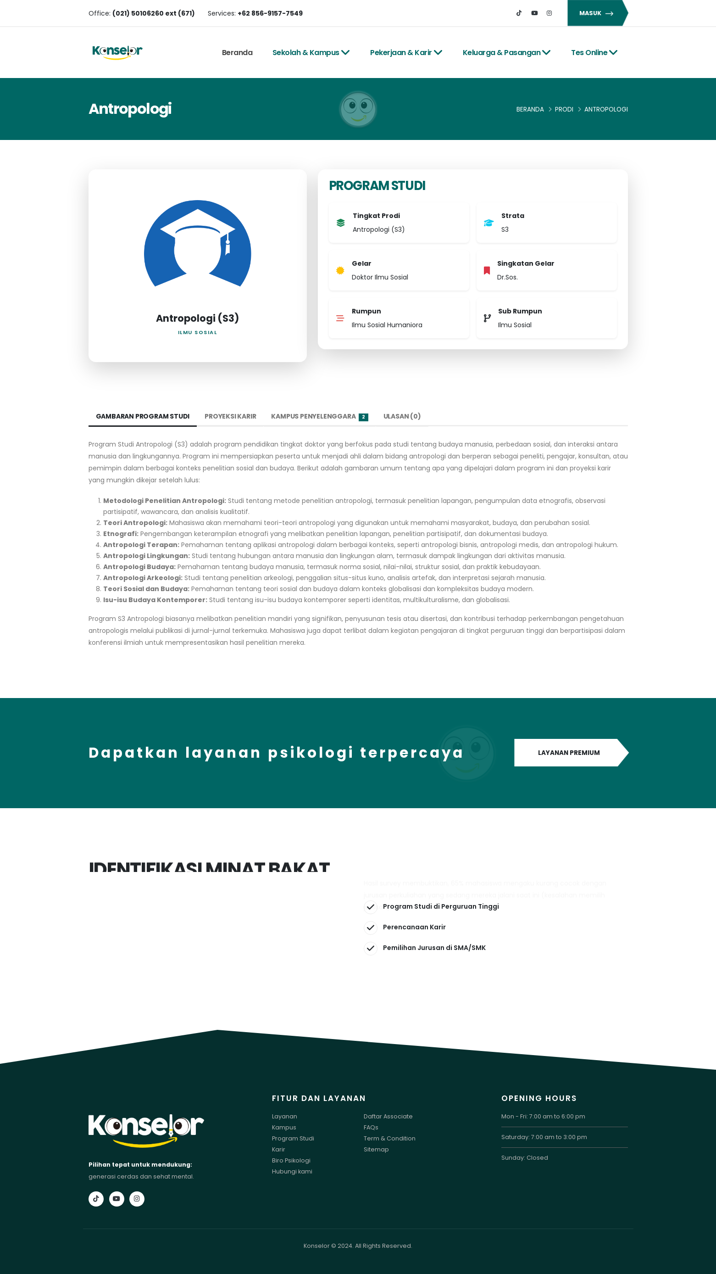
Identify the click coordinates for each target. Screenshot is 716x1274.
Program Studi (293, 1138)
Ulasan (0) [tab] (402, 416)
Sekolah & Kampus (311, 52)
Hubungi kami (292, 1171)
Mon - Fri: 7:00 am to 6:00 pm (543, 1116)
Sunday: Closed (524, 1158)
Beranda (237, 52)
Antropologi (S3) (197, 318)
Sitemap (376, 1149)
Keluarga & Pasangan (507, 52)
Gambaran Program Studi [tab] (143, 416)
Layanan (284, 1116)
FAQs (371, 1127)
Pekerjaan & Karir (406, 52)
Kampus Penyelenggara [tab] (319, 416)
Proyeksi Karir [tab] (230, 416)
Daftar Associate (388, 1116)
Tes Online (594, 52)
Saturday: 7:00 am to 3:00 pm (544, 1137)
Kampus (284, 1127)
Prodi (564, 109)
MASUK (597, 13)
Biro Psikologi (291, 1160)
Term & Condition (390, 1138)
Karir (278, 1149)
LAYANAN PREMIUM (571, 753)
